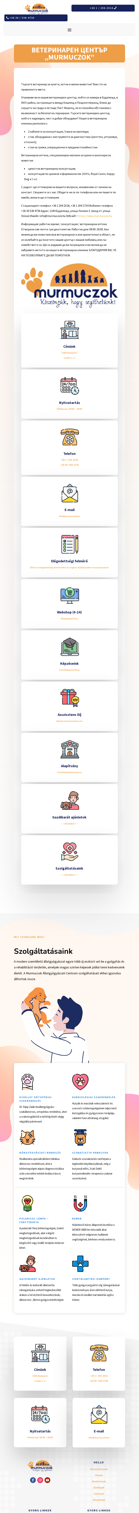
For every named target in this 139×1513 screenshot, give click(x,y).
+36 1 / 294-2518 (101, 8)
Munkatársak (99, 1481)
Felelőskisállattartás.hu (69, 772)
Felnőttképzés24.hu (69, 670)
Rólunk (99, 1475)
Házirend (99, 1493)
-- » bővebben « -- (69, 823)
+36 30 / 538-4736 (21, 17)
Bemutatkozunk (99, 1469)
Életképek (98, 1487)
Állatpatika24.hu (69, 618)
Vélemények (98, 1499)
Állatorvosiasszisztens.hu (69, 721)
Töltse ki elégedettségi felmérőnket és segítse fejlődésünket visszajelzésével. (69, 567)
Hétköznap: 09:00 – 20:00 (69, 409)
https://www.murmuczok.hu (94, 216)
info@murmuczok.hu (69, 516)
